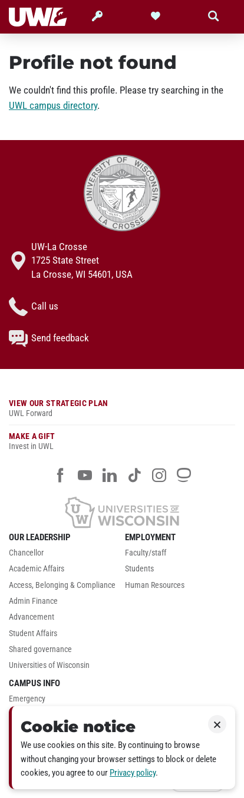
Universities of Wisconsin (49, 665)
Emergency (27, 699)
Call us (33, 306)
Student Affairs (33, 634)
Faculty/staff (145, 553)
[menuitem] (64, 556)
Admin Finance (33, 601)
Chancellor (26, 553)
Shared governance (40, 649)
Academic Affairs (36, 569)
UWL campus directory (53, 105)
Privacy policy (133, 772)
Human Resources (154, 585)
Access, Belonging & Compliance (62, 585)
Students (139, 569)
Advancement (31, 617)
